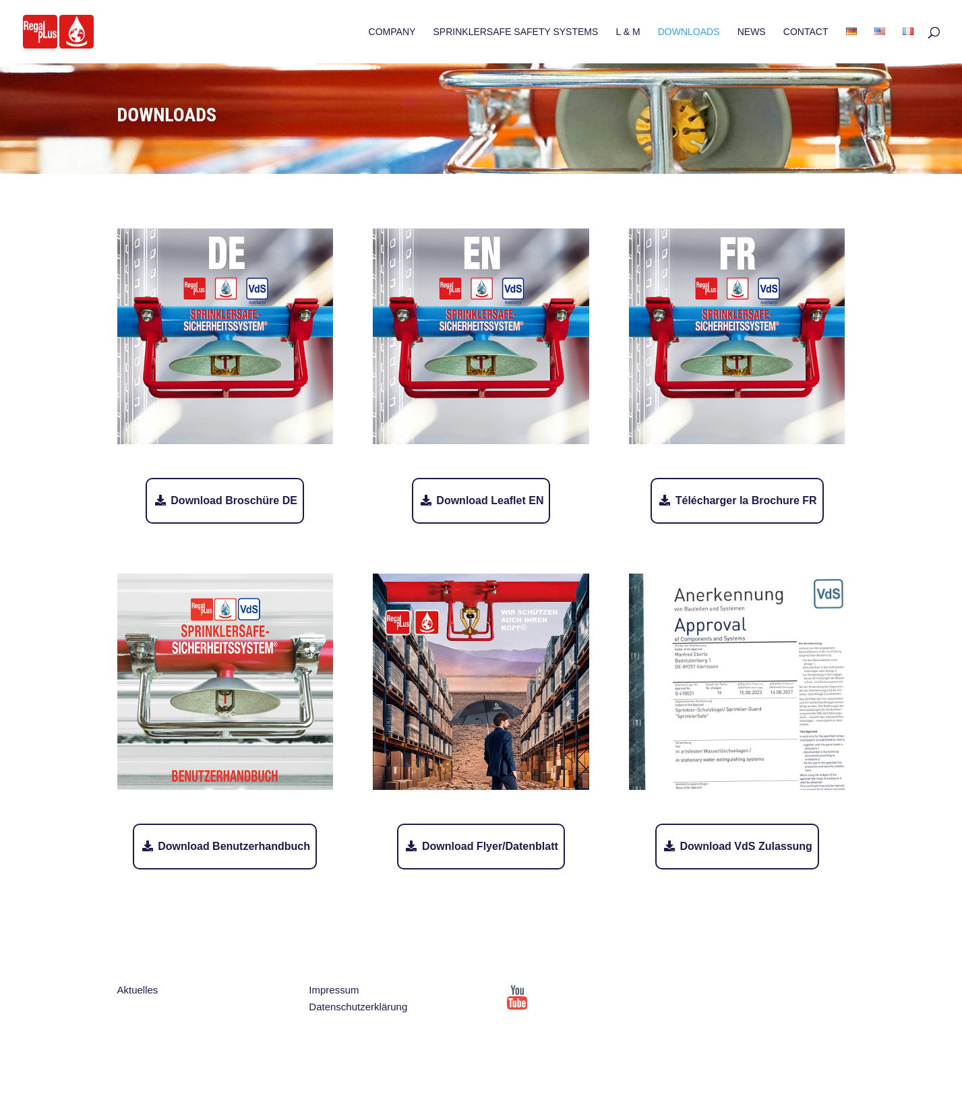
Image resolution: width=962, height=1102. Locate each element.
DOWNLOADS (689, 32)
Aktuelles (137, 990)
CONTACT (806, 32)
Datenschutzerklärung (358, 1006)
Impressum (334, 990)
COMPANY (392, 32)
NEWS (752, 32)
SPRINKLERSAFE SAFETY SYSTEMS (516, 32)
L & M (628, 32)
